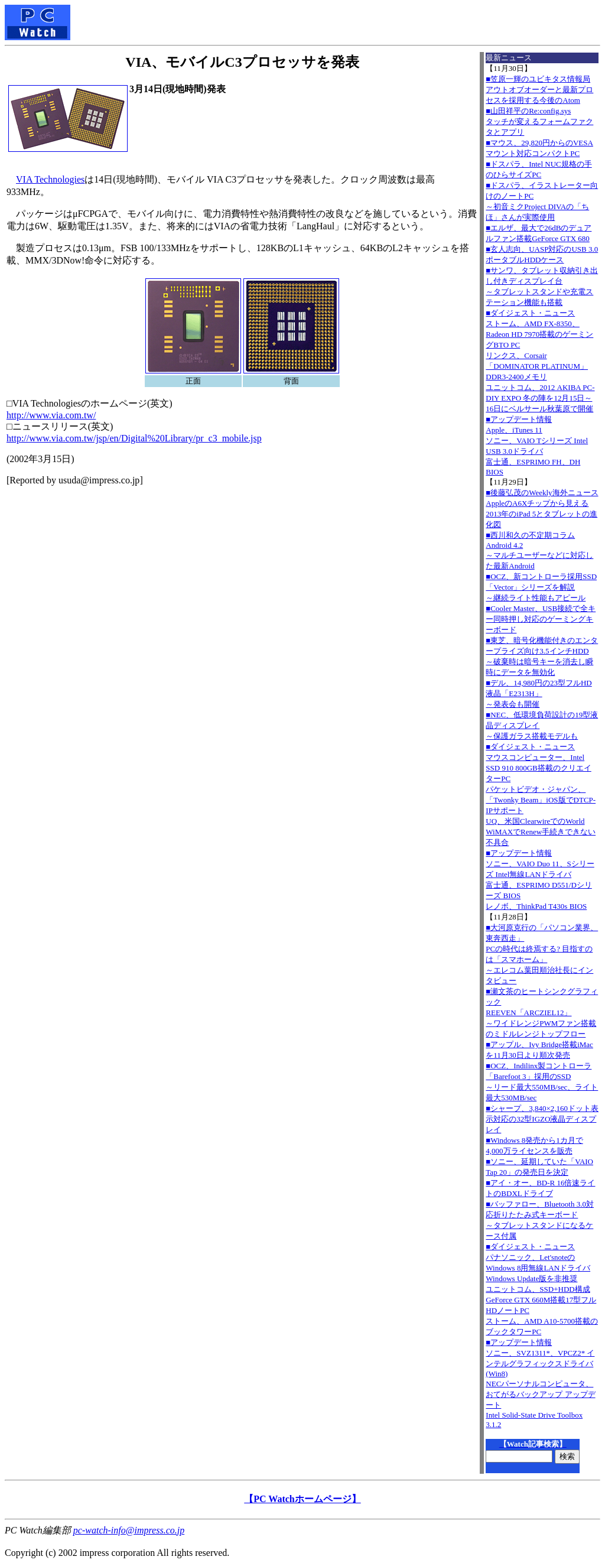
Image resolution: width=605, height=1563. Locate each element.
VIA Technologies (50, 179)
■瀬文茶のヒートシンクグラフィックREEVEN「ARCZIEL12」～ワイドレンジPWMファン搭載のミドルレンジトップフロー (542, 1012)
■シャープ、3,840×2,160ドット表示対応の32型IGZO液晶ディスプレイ (542, 1119)
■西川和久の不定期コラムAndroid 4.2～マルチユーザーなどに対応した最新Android (539, 550)
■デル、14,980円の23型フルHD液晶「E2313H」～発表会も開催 (538, 693)
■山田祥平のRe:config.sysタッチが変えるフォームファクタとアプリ (539, 121)
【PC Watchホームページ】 (302, 1499)
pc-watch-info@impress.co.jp (128, 1530)
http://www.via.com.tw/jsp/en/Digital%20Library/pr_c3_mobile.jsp (134, 438)
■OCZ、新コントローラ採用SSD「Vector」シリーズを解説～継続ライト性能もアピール (541, 587)
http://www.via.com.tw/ (51, 415)
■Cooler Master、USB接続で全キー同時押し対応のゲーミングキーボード (541, 619)
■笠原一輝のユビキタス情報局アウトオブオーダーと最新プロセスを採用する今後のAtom (539, 89)
